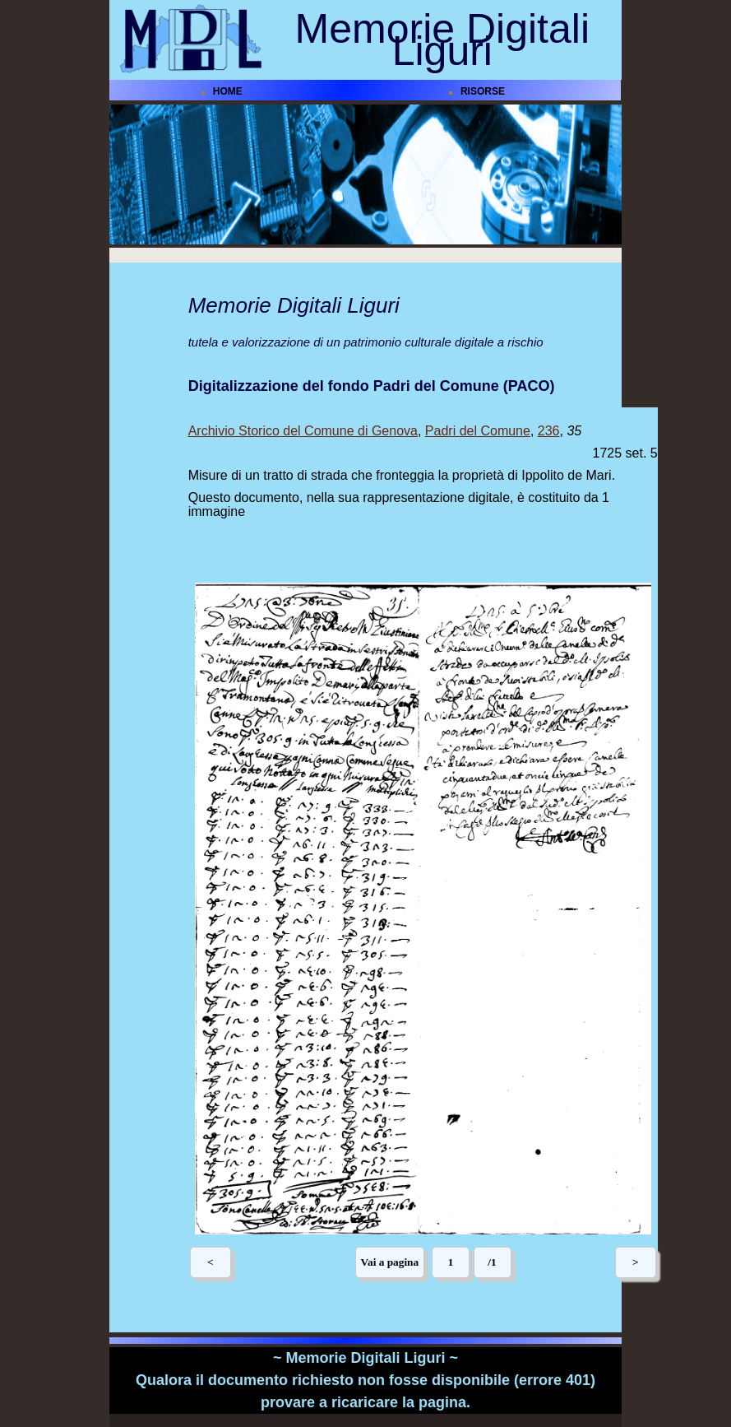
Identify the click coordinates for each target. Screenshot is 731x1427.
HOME (228, 91)
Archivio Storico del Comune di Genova (303, 431)
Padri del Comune (477, 431)
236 (549, 431)
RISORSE (482, 91)
